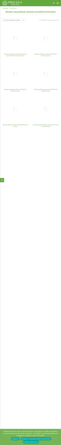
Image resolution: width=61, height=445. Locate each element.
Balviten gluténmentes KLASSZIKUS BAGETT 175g (15, 40)
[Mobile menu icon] (57, 3)
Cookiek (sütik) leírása (31, 442)
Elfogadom (15, 439)
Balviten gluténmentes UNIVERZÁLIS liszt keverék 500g (46, 50)
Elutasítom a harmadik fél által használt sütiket (36, 439)
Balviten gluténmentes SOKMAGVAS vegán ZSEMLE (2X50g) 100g (15, 30)
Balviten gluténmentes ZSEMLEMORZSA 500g (15, 50)
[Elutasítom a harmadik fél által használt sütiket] (58, 437)
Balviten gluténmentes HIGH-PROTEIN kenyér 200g (46, 40)
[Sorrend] (14, 20)
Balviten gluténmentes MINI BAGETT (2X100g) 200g (46, 30)
